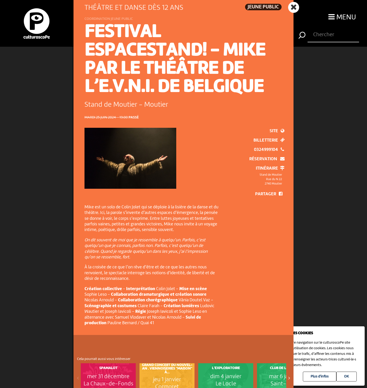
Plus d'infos (320, 376)
